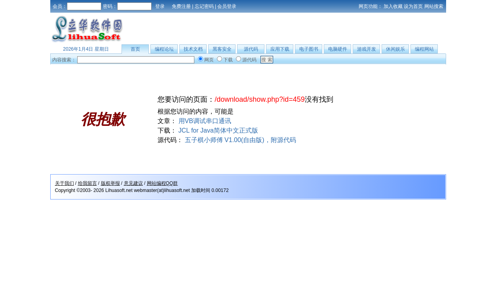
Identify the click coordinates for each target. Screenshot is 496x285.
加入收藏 (393, 6)
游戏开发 (366, 49)
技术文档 (193, 49)
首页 (135, 49)
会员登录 (226, 6)
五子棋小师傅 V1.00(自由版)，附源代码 (240, 140)
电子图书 (308, 49)
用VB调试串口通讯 (205, 121)
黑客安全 (222, 49)
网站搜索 (433, 6)
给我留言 (87, 183)
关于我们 (64, 183)
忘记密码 (204, 6)
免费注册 (181, 6)
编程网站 (424, 49)
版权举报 (110, 183)
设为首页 (413, 6)
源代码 (251, 49)
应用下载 (279, 49)
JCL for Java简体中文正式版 (218, 130)
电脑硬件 (337, 49)
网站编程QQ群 (162, 183)
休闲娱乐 (395, 49)
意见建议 (133, 183)
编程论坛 (164, 49)
